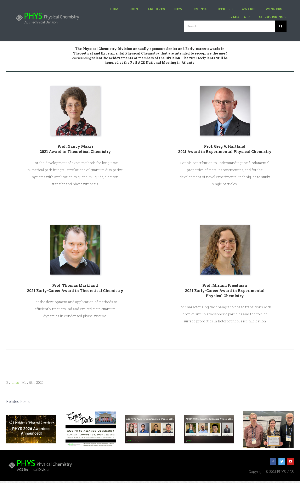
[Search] (281, 26)
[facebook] (273, 461)
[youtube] (290, 461)
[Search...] (229, 26)
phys (15, 382)
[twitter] (281, 461)
